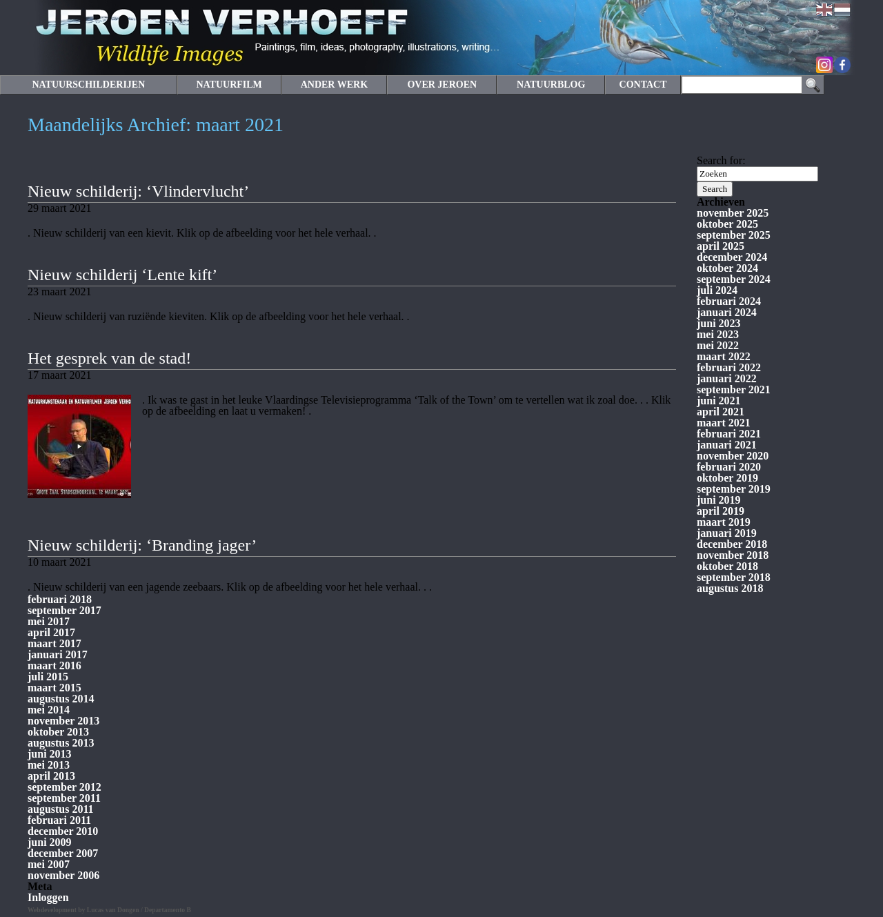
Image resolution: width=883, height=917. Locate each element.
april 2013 (51, 776)
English (824, 9)
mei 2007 (49, 864)
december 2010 (63, 831)
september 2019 (734, 489)
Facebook (842, 65)
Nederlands (842, 9)
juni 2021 (719, 400)
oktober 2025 (727, 224)
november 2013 (63, 721)
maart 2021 (724, 422)
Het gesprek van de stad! (109, 358)
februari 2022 (729, 367)
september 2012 (64, 787)
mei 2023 (718, 334)
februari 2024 (729, 301)
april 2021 (720, 411)
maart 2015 (54, 687)
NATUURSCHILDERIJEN (88, 84)
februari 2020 (729, 467)
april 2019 (720, 511)
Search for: (721, 160)
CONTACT (643, 84)
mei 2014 (49, 710)
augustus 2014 (61, 698)
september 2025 (734, 235)
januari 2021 (727, 445)
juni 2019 (719, 500)
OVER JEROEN (442, 84)
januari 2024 (727, 312)
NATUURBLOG (551, 84)
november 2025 (732, 213)
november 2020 (732, 456)
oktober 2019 (727, 478)
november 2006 (63, 875)
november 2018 (732, 555)
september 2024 (734, 279)
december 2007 (63, 853)
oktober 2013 (58, 732)
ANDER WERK (334, 84)
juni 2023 (719, 323)
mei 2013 (49, 765)
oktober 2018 (727, 566)
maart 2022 (724, 356)
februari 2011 (59, 820)
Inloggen (48, 897)
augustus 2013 (61, 743)
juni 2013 (50, 754)
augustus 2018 (730, 588)
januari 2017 (58, 654)
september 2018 (734, 577)
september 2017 (64, 610)
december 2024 (732, 257)
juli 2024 (717, 290)
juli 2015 (48, 676)
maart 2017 (54, 643)
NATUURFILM (228, 84)
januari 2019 (727, 533)
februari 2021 (729, 434)
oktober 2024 (727, 268)
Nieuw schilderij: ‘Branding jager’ (142, 545)
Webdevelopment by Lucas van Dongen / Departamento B (109, 910)
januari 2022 (727, 378)
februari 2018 (60, 599)
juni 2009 (50, 842)
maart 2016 (54, 665)
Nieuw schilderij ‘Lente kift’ (122, 275)
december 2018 (732, 544)
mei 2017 (49, 621)
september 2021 (734, 389)
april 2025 (720, 246)
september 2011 (64, 798)
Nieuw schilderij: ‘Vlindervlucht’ (138, 191)
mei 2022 (718, 345)
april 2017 (51, 632)
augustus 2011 (61, 809)
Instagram (824, 65)
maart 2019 (724, 522)
